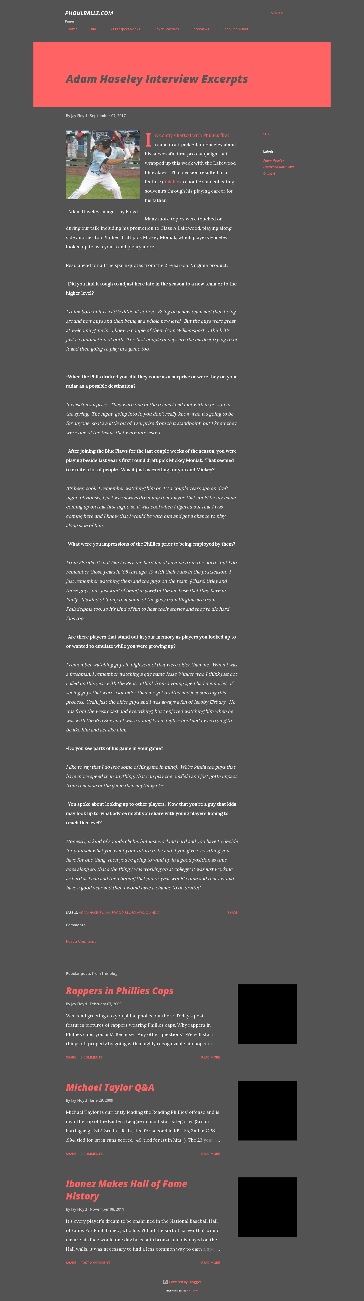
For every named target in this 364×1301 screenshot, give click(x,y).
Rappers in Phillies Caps (120, 990)
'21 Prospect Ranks (122, 29)
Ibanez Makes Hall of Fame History (126, 1189)
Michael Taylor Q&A (110, 1087)
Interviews (198, 29)
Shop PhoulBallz (233, 29)
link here (172, 181)
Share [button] (268, 134)
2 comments (92, 1153)
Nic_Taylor (192, 1290)
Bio (90, 29)
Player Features (163, 29)
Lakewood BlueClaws (278, 167)
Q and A (269, 173)
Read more (210, 1057)
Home (70, 29)
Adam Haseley (273, 160)
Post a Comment (81, 941)
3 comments (92, 1057)
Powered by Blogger (182, 1282)
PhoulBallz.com (89, 13)
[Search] (277, 13)
